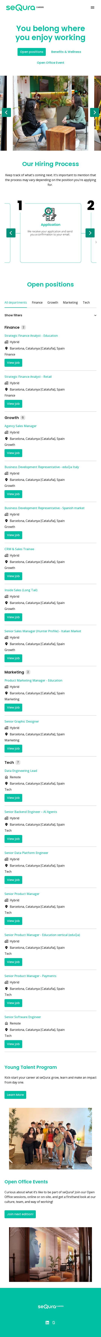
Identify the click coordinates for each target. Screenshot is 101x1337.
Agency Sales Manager (21, 426)
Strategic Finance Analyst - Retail (28, 377)
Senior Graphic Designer (22, 721)
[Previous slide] (6, 112)
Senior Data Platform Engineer (26, 853)
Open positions (31, 52)
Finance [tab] (37, 302)
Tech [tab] (86, 302)
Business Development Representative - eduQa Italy (42, 467)
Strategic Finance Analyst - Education (31, 336)
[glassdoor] (53, 1322)
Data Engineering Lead (21, 771)
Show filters (50, 315)
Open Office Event (50, 63)
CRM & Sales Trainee (19, 549)
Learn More (15, 1095)
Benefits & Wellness (66, 52)
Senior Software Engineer (23, 1017)
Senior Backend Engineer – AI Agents (31, 812)
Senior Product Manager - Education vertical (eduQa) (42, 935)
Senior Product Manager (22, 894)
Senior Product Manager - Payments (30, 976)
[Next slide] (94, 112)
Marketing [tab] (70, 302)
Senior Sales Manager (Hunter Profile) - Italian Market (43, 631)
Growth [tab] (52, 302)
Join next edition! (20, 1214)
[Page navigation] (92, 7)
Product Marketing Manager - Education (33, 680)
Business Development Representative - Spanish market (45, 508)
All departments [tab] (16, 302)
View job (13, 363)
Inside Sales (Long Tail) (21, 590)
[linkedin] (47, 1322)
